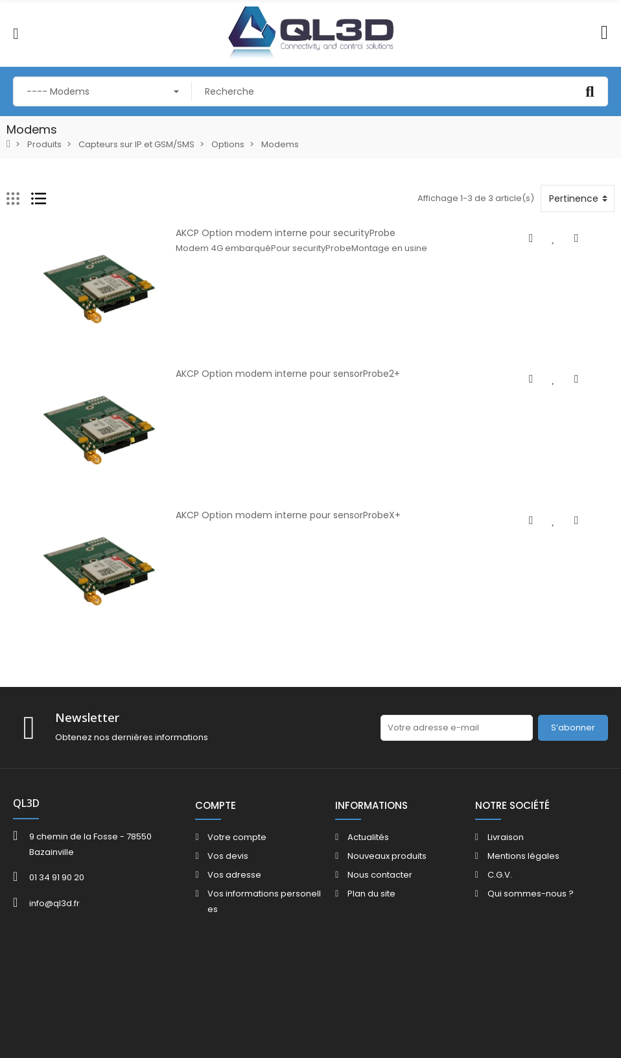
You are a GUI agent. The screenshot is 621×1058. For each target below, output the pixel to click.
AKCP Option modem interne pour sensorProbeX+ (274, 543)
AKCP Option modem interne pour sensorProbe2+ (274, 387)
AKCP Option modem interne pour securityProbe (272, 232)
